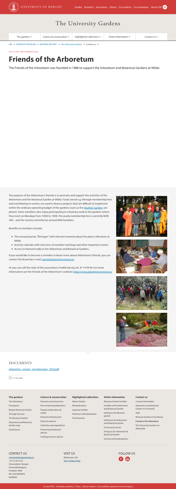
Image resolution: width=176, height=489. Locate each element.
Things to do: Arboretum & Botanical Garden (116, 433)
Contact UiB (48, 486)
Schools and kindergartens (116, 438)
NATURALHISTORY (48, 44)
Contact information (145, 401)
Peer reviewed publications (52, 405)
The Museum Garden (18, 418)
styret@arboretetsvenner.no (58, 259)
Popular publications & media (50, 411)
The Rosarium (78, 418)
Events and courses (112, 427)
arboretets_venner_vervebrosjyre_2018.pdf (34, 369)
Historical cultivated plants (84, 413)
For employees (141, 7)
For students (125, 7)
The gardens (23, 36)
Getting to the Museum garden (114, 414)
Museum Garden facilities (115, 401)
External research (48, 421)
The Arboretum (16, 401)
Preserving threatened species (50, 431)
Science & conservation (55, 36)
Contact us (150, 36)
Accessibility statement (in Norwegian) (115, 486)
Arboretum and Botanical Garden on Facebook (147, 407)
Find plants (14, 405)
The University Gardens (88, 23)
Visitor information (118, 36)
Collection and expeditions (52, 425)
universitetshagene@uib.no (21, 457)
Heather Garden (93, 207)
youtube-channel (128, 459)
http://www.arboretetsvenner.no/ (92, 271)
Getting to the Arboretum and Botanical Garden (115, 421)
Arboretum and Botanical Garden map (20, 424)
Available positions (64, 486)
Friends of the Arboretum (147, 421)
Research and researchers (51, 401)
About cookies (89, 486)
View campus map (72, 460)
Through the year (17, 413)
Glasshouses (14, 429)
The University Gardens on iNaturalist (148, 427)
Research (89, 7)
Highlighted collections (87, 36)
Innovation (101, 7)
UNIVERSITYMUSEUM (26, 44)
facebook (122, 459)
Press (78, 486)
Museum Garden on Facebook (149, 417)
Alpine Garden (78, 401)
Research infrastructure (50, 417)
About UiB (156, 7)
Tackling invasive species (51, 436)
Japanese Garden (80, 409)
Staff (138, 412)
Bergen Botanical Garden (20, 409)
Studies (78, 7)
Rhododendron (79, 405)
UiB (10, 44)
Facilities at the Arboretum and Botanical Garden (116, 407)
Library (112, 7)
